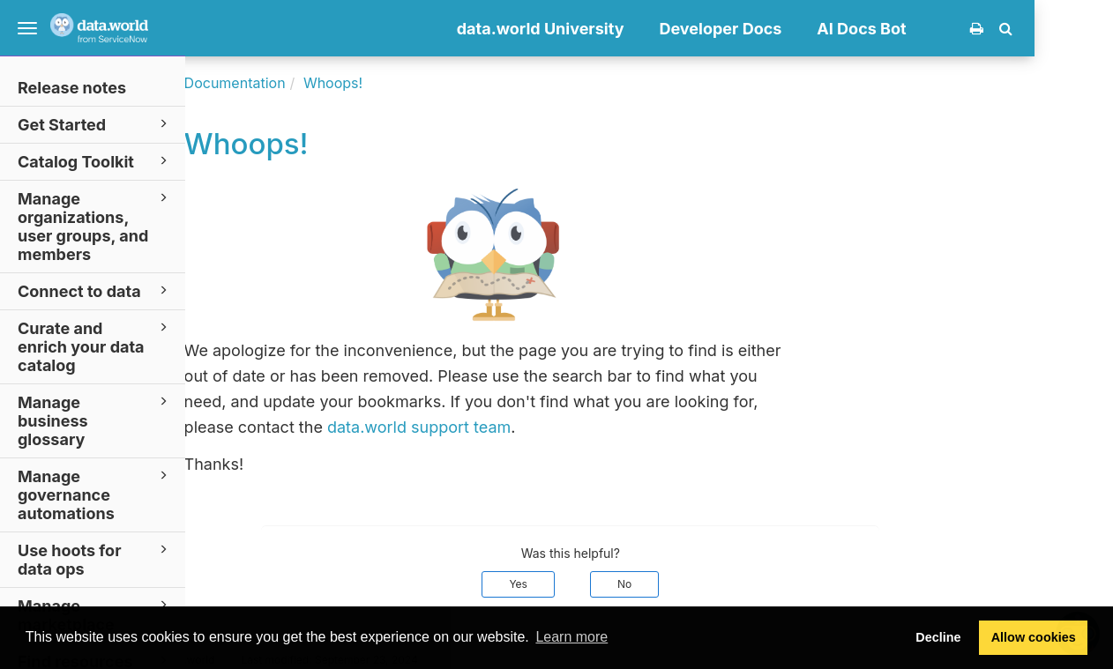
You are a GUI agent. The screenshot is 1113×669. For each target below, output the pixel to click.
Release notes (72, 87)
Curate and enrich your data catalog (95, 346)
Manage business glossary (95, 420)
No (703, 584)
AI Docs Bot (940, 28)
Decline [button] (937, 637)
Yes (597, 584)
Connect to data (95, 290)
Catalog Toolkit (95, 161)
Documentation (313, 83)
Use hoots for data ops (95, 558)
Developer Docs (799, 28)
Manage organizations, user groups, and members (95, 226)
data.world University (619, 28)
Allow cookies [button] (1033, 637)
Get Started (95, 124)
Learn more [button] (571, 636)
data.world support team (497, 427)
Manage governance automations (95, 494)
